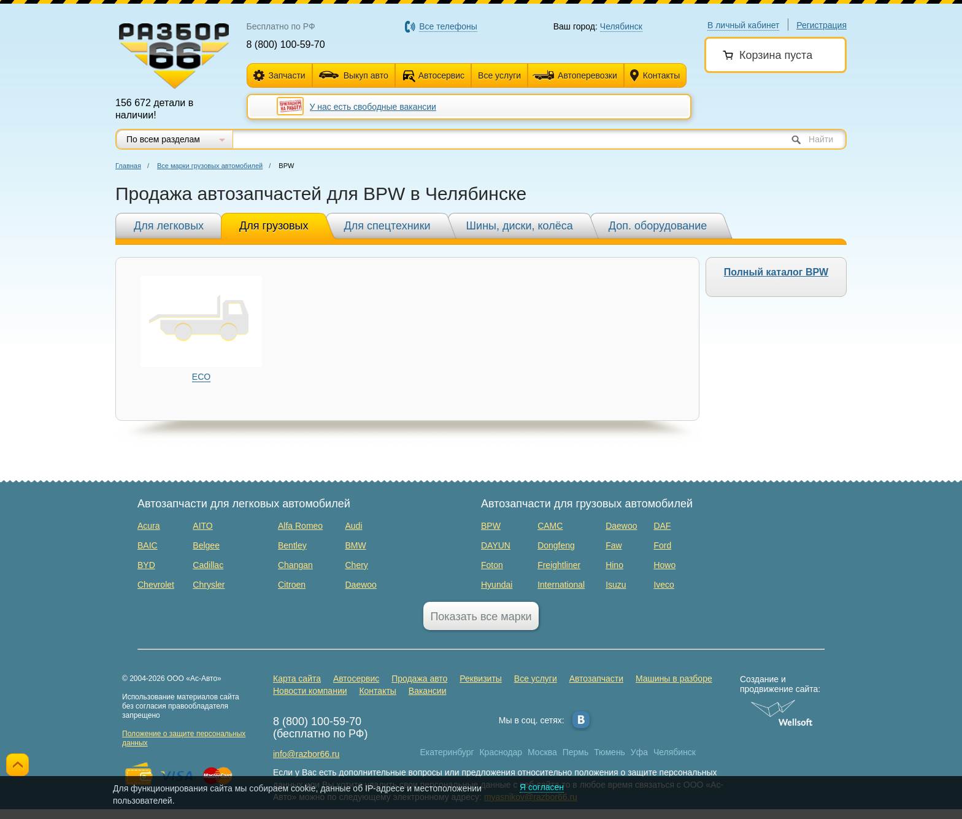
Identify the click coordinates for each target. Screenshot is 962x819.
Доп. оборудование (658, 226)
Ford (662, 545)
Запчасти (279, 76)
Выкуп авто (353, 75)
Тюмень (609, 752)
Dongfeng (556, 545)
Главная (128, 165)
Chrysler (209, 585)
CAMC (550, 526)
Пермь (576, 752)
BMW (355, 545)
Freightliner (558, 565)
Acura (148, 526)
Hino (614, 565)
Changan (295, 565)
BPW (491, 526)
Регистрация (821, 25)
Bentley (292, 545)
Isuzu (616, 585)
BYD (146, 565)
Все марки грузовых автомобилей (210, 165)
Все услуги (499, 75)
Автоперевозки (575, 75)
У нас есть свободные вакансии (373, 107)
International (561, 585)
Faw (613, 545)
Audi (353, 526)
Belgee (206, 545)
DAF (662, 526)
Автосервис (441, 75)
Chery (356, 565)
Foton (492, 565)
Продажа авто (419, 678)
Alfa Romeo (300, 526)
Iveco (663, 585)
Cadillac (208, 565)
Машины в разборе (674, 678)
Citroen (292, 585)
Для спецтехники (387, 226)
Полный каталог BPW (776, 272)
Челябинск (674, 752)
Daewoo (360, 585)
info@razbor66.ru (306, 754)
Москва (542, 752)
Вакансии (428, 691)
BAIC (147, 545)
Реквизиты (481, 678)
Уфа (639, 752)
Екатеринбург (447, 752)
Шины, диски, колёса (519, 226)
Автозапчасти (596, 678)
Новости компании (310, 691)
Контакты (655, 75)
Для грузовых (273, 226)
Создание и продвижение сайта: (782, 684)
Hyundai (496, 585)
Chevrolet (155, 585)
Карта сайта (297, 678)
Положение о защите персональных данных (183, 738)
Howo (664, 565)
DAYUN (495, 545)
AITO (202, 526)
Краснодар (500, 752)
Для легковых (169, 226)
